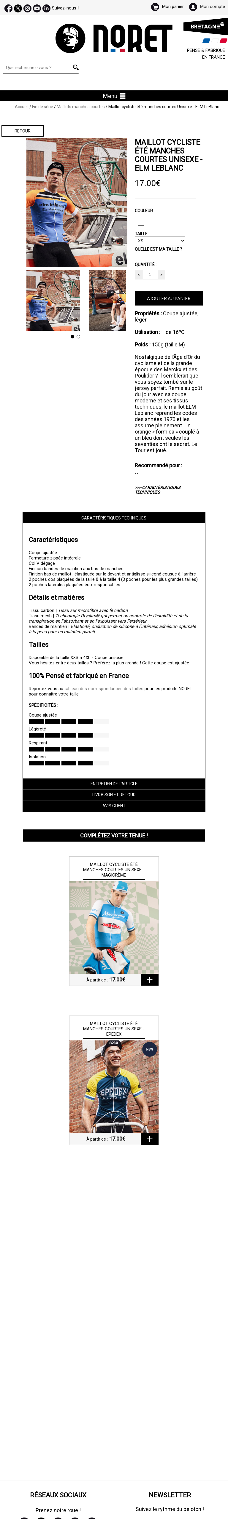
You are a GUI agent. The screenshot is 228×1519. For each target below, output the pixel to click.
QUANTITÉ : (145, 264)
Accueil (21, 106)
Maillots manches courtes (81, 106)
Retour (23, 131)
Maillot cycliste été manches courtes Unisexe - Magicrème (114, 870)
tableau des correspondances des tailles (103, 688)
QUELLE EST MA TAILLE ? (158, 249)
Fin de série (42, 106)
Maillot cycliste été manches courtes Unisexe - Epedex (114, 1029)
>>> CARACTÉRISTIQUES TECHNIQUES (157, 490)
